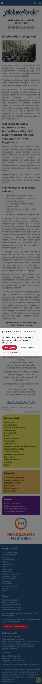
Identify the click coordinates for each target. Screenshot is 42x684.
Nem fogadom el (28, 347)
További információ (10, 352)
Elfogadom (9, 347)
